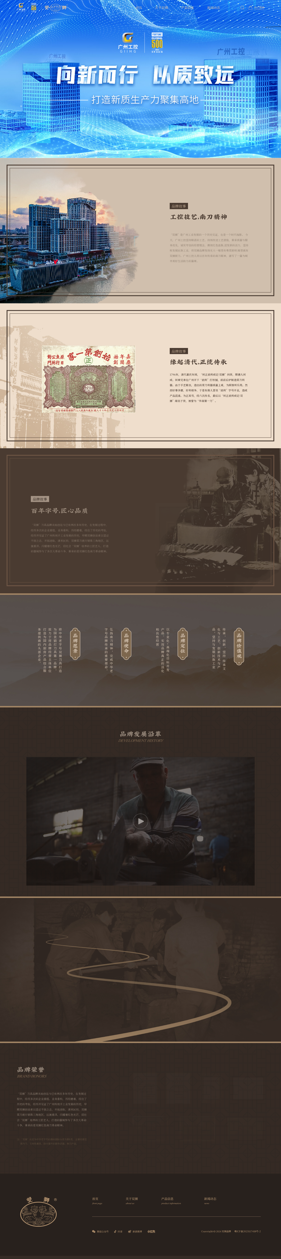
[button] (21, 106)
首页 (138, 7)
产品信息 (187, 7)
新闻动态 (213, 7)
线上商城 (259, 7)
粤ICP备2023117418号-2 (247, 1231)
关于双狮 (161, 7)
